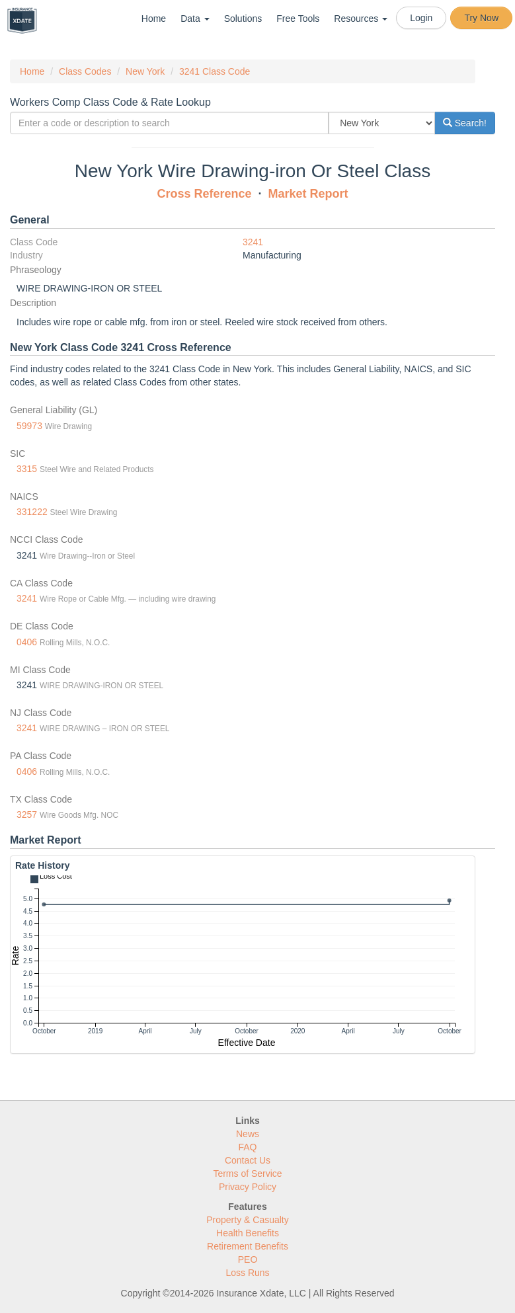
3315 (27, 468)
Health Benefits (247, 1233)
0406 (27, 642)
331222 (32, 511)
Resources (360, 18)
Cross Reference (204, 193)
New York (145, 71)
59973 (29, 425)
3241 (253, 242)
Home (153, 18)
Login (421, 18)
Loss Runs (247, 1272)
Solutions (243, 18)
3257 (27, 814)
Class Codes (85, 71)
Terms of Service (247, 1173)
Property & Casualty (247, 1219)
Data (194, 18)
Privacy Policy (247, 1186)
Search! (465, 123)
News (247, 1134)
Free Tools (297, 18)
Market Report (308, 193)
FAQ (247, 1147)
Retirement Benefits (247, 1246)
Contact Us (247, 1160)
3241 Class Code (214, 71)
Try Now (481, 18)
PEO (248, 1259)
